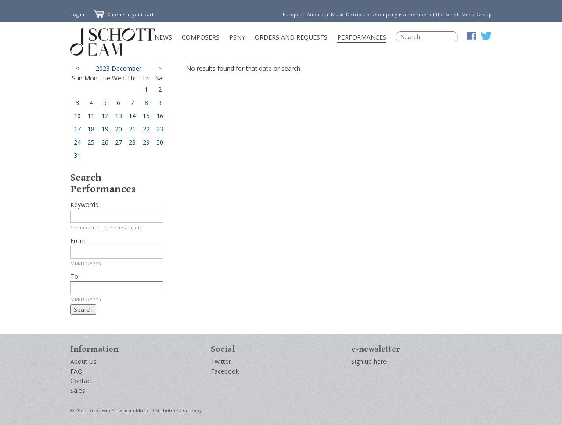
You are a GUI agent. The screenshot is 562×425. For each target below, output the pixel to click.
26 (104, 142)
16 (159, 116)
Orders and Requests (291, 37)
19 (104, 129)
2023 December (118, 68)
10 (77, 116)
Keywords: (85, 204)
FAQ (76, 371)
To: (74, 276)
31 (77, 155)
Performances (361, 37)
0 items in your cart (124, 14)
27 (118, 142)
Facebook (225, 371)
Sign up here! (369, 361)
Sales (77, 390)
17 (77, 129)
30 (159, 142)
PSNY (237, 37)
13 (118, 116)
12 (104, 116)
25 (90, 142)
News (163, 37)
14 (132, 116)
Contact (81, 381)
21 (132, 129)
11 (90, 116)
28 (132, 142)
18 (90, 129)
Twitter (221, 361)
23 (159, 129)
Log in (77, 14)
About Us (83, 361)
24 (77, 142)
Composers (201, 37)
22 (146, 129)
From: (78, 240)
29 (146, 142)
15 (146, 116)
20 (118, 129)
